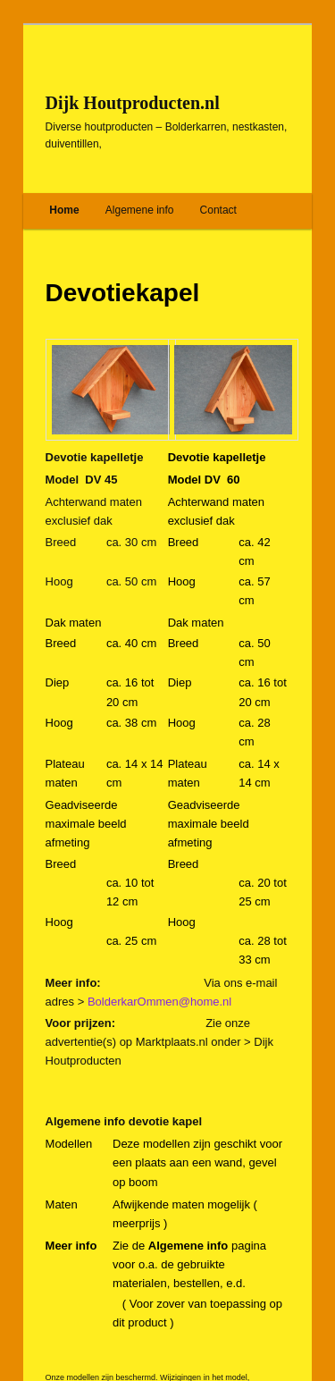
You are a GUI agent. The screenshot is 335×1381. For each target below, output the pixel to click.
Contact (218, 210)
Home (64, 210)
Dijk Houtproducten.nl (133, 103)
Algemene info (139, 210)
